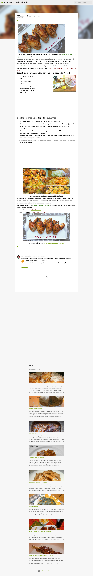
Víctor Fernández (31, 260)
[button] (18, 21)
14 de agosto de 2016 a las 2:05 (38, 256)
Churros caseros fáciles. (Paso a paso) (38, 482)
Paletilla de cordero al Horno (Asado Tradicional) (41, 555)
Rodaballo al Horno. (34, 506)
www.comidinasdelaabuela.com (54, 243)
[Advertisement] (29, 105)
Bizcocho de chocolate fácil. (36, 408)
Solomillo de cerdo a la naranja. (36, 457)
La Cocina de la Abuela (16, 2)
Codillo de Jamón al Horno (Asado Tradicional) (40, 531)
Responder (24, 267)
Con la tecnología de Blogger (46, 571)
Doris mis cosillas (26, 256)
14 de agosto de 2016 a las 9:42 (42, 260)
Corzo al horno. (32, 433)
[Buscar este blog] (84, 2)
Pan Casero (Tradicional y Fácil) (36, 384)
